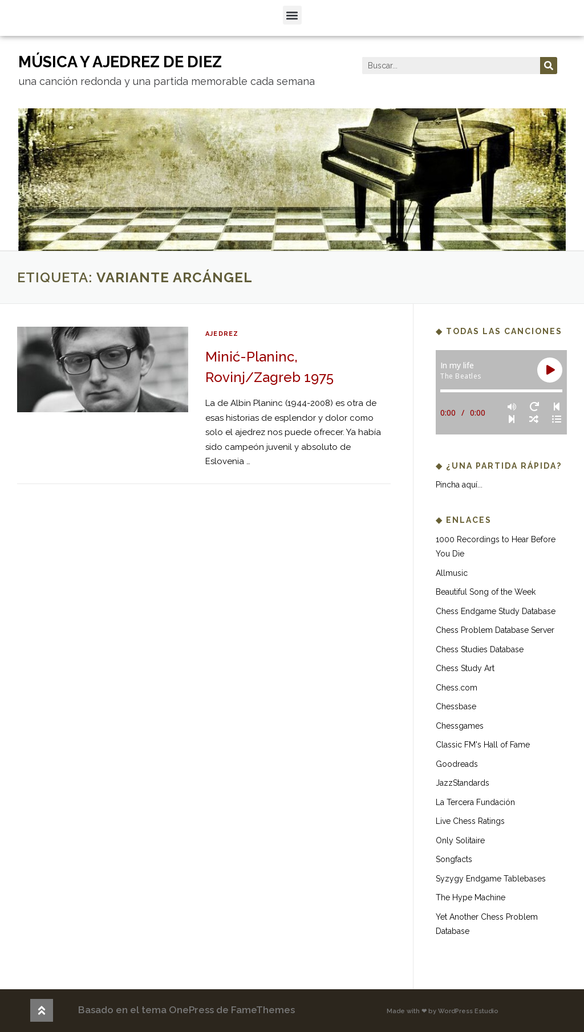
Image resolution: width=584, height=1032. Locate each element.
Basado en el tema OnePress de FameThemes (186, 1009)
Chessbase (456, 706)
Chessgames (460, 725)
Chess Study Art (465, 668)
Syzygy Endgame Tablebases (491, 878)
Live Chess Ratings (470, 821)
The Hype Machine (470, 897)
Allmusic (452, 573)
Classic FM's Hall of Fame (483, 744)
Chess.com (456, 687)
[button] (292, 15)
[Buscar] (548, 65)
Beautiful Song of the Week (486, 591)
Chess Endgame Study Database (495, 611)
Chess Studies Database (480, 649)
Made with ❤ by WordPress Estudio (442, 1011)
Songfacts (454, 859)
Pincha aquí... (459, 484)
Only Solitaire (460, 840)
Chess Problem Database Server (495, 630)
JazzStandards (462, 782)
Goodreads (457, 764)
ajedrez (221, 334)
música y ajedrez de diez (120, 62)
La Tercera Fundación (475, 802)
